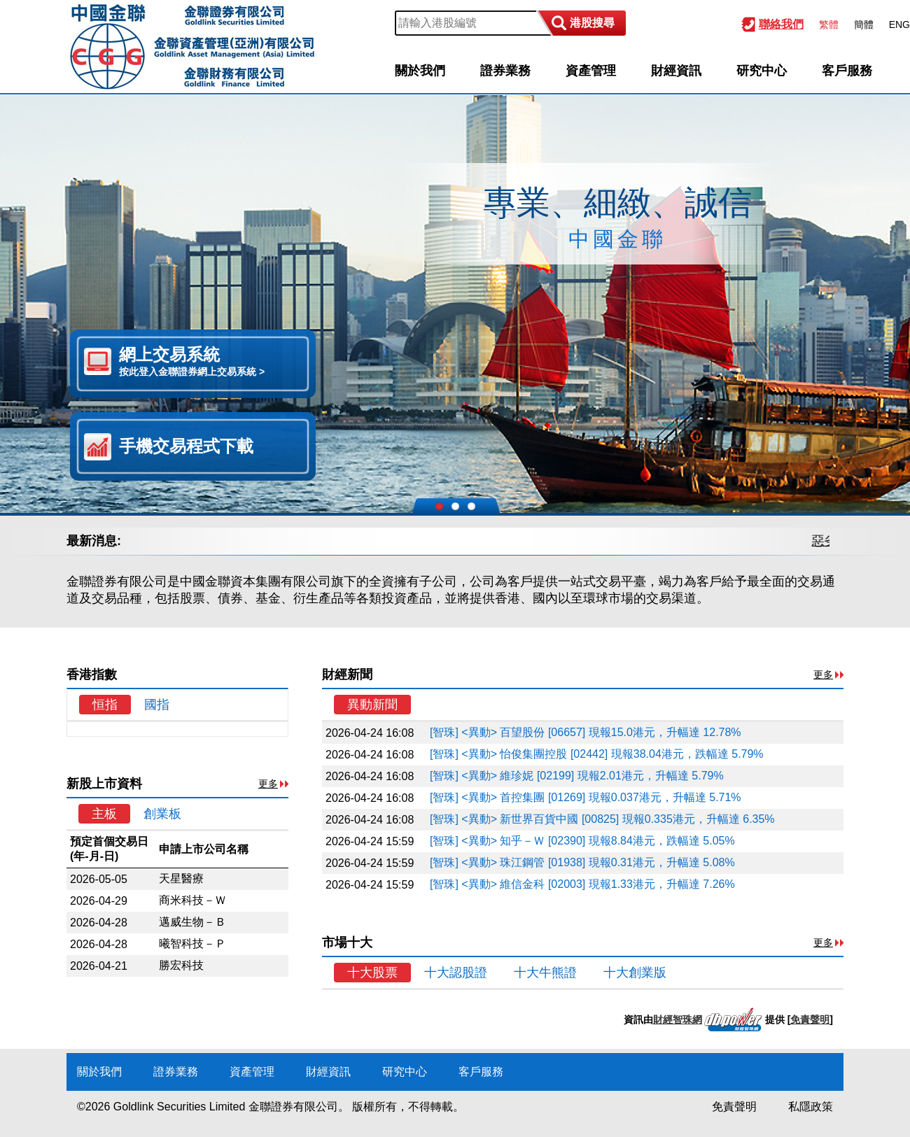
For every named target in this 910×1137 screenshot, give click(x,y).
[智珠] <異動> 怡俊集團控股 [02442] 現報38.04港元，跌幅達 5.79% (597, 754)
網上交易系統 (210, 362)
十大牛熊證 (545, 973)
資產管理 (591, 71)
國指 (156, 705)
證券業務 (505, 71)
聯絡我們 (781, 24)
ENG (899, 24)
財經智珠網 (677, 1019)
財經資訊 (676, 71)
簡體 (864, 24)
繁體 (829, 24)
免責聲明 (810, 1019)
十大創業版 (634, 973)
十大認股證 (455, 973)
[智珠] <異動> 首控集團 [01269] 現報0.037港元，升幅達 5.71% (585, 797)
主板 (104, 814)
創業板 (162, 814)
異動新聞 (372, 705)
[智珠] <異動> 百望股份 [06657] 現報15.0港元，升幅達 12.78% (585, 732)
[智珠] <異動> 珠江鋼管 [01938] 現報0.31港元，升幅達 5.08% (582, 862)
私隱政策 (810, 1107)
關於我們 (420, 71)
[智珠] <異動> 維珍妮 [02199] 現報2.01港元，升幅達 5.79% (577, 776)
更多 (268, 783)
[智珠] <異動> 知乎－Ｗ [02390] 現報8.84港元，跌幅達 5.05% (582, 841)
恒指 (105, 705)
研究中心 (761, 71)
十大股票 (372, 973)
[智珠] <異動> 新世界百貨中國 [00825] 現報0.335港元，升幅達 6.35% (602, 819)
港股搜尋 (592, 23)
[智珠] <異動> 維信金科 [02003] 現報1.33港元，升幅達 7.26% (582, 884)
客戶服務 (847, 71)
